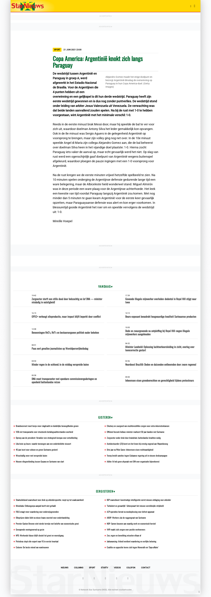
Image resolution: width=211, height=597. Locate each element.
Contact (145, 570)
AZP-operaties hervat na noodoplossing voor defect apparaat (131, 513)
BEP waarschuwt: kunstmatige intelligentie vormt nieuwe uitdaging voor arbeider (140, 501)
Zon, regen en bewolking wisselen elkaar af (124, 537)
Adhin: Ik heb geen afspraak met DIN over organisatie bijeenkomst (134, 462)
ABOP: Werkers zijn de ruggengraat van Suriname (127, 519)
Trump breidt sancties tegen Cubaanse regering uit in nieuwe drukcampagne (138, 456)
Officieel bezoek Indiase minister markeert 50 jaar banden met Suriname (137, 432)
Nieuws (64, 570)
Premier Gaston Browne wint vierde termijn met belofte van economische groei (48, 525)
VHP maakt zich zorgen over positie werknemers (127, 531)
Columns (78, 570)
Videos (117, 570)
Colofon (130, 570)
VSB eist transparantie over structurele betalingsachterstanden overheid (46, 432)
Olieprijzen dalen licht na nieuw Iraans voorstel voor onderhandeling (44, 519)
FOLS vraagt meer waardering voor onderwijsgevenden (38, 513)
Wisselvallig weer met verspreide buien (32, 456)
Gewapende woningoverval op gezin (30, 531)
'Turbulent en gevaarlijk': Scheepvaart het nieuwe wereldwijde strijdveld (136, 507)
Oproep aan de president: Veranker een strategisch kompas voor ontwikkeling (48, 438)
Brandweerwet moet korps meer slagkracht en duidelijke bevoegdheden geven (48, 426)
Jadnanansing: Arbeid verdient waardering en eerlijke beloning (132, 543)
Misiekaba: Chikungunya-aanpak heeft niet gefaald (36, 507)
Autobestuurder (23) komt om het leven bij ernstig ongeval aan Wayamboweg (138, 444)
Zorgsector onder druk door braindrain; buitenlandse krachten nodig (135, 438)
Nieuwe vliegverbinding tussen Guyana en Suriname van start (41, 462)
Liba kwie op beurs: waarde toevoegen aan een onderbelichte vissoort (44, 444)
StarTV (104, 570)
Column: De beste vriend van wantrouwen (33, 550)
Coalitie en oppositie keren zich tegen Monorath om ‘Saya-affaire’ (134, 550)
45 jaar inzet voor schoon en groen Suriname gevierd (38, 450)
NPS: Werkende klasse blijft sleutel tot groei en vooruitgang (40, 537)
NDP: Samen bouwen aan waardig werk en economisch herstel (132, 525)
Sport (92, 570)
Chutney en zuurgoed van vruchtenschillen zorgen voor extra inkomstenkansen (139, 426)
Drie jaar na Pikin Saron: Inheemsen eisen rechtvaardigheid (131, 450)
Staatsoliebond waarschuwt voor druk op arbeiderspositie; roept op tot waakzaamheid (51, 501)
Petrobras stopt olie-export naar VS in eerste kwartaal (38, 543)
